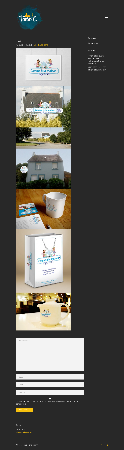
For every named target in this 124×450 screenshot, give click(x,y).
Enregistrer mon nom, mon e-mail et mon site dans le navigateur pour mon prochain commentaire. (48, 402)
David (21, 45)
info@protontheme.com (97, 69)
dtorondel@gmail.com (24, 432)
